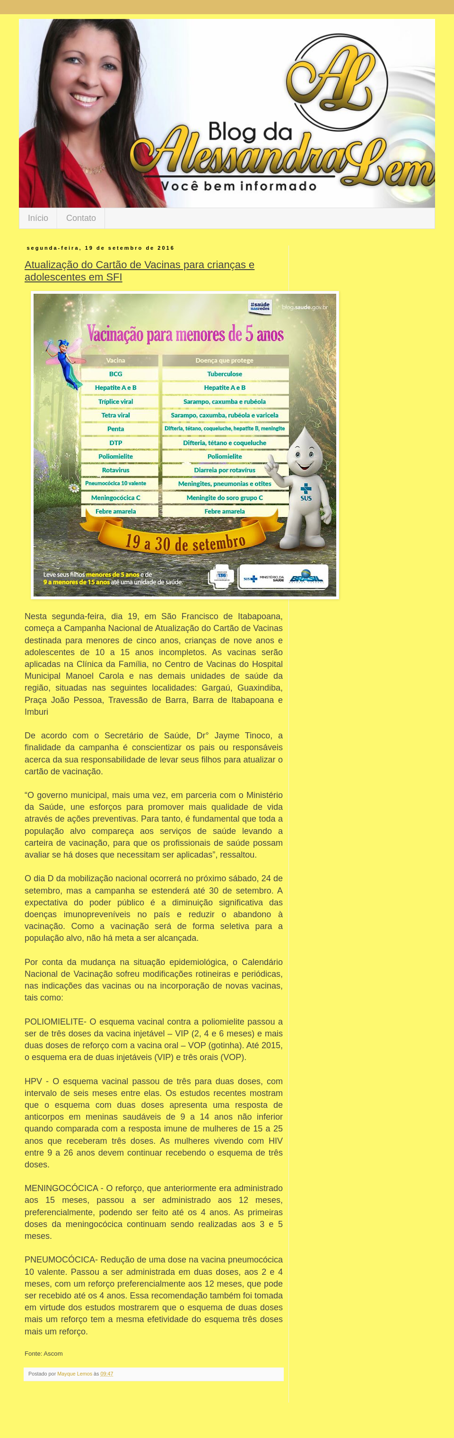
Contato (81, 218)
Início (38, 218)
